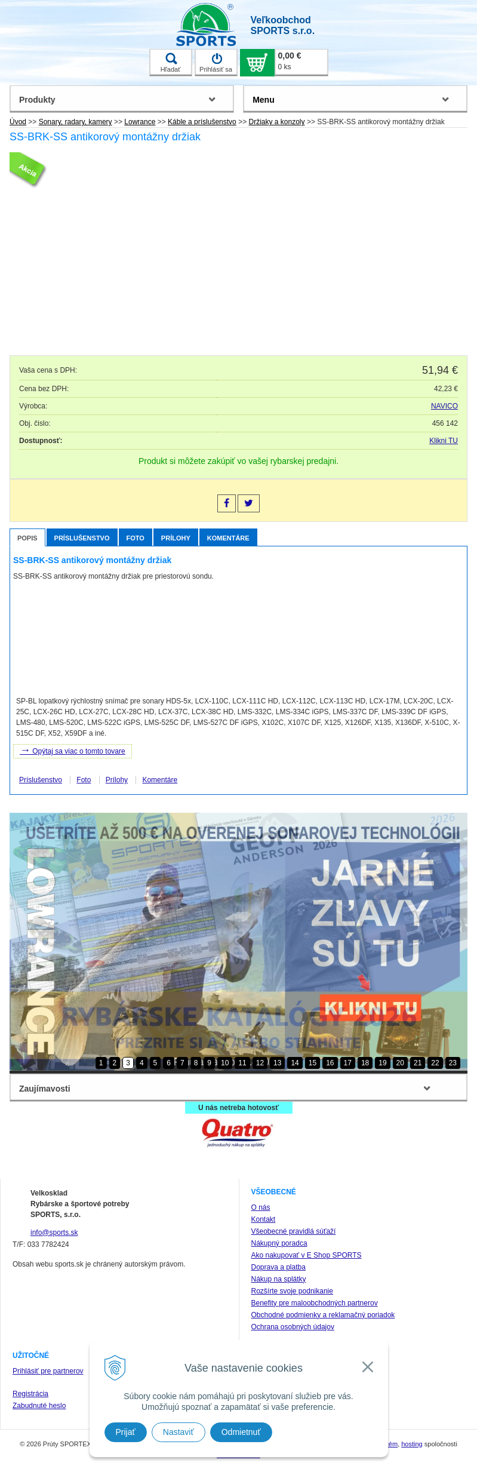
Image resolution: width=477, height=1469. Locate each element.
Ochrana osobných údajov (292, 1327)
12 (260, 1063)
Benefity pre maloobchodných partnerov (314, 1303)
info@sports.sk (54, 1232)
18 (365, 1063)
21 (417, 1063)
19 (382, 1063)
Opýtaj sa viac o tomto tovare (72, 750)
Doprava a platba (278, 1267)
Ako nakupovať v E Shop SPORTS (306, 1255)
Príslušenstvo (82, 538)
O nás (260, 1207)
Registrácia (30, 1394)
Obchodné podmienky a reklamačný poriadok (323, 1315)
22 (435, 1063)
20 (400, 1063)
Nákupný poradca (279, 1243)
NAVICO (444, 406)
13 (277, 1063)
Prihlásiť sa (215, 63)
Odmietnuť (241, 1432)
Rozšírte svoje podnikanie (292, 1291)
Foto (135, 538)
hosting (411, 1444)
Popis (27, 538)
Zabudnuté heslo (39, 1406)
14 (294, 1063)
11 (242, 1063)
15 (312, 1063)
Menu (264, 100)
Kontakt (263, 1219)
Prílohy (175, 538)
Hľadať (171, 63)
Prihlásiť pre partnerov (48, 1371)
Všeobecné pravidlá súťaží (293, 1231)
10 (225, 1063)
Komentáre (228, 538)
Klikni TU (443, 441)
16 (330, 1063)
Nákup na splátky (278, 1279)
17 (348, 1063)
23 (453, 1063)
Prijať (126, 1432)
